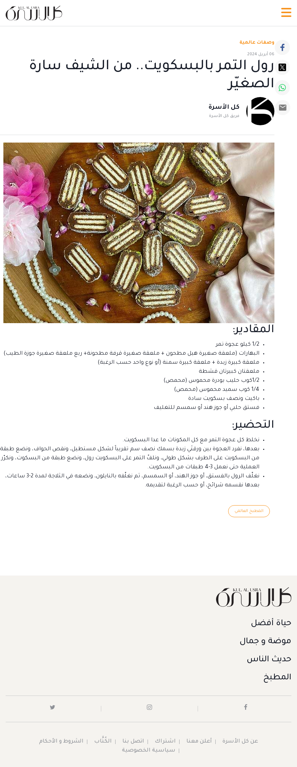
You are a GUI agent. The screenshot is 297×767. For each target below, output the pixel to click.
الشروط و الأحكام (61, 742)
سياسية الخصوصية (148, 751)
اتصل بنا (133, 742)
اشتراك (165, 742)
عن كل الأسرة (240, 742)
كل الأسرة (224, 107)
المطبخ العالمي (249, 511)
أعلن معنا (199, 742)
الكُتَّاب (103, 742)
